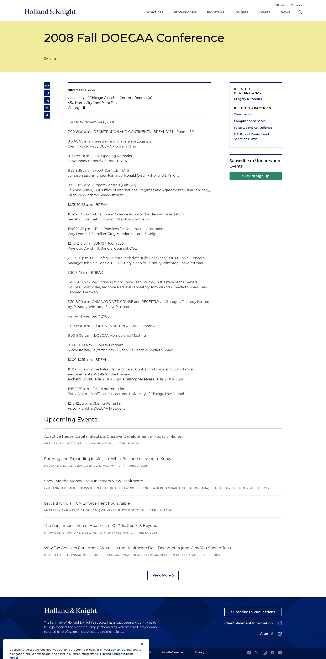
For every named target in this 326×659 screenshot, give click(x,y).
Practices (155, 12)
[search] (300, 12)
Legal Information (173, 652)
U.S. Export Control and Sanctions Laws (251, 137)
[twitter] (257, 653)
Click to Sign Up (255, 176)
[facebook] (272, 653)
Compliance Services (249, 121)
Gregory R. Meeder (248, 99)
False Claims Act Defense (253, 128)
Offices (279, 5)
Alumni (266, 634)
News (285, 12)
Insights (241, 12)
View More (162, 575)
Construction (244, 114)
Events (264, 12)
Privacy (199, 652)
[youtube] (280, 653)
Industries (215, 12)
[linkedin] (249, 653)
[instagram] (265, 653)
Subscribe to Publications (253, 612)
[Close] (142, 650)
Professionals (185, 12)
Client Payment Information (248, 623)
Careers (296, 5)
